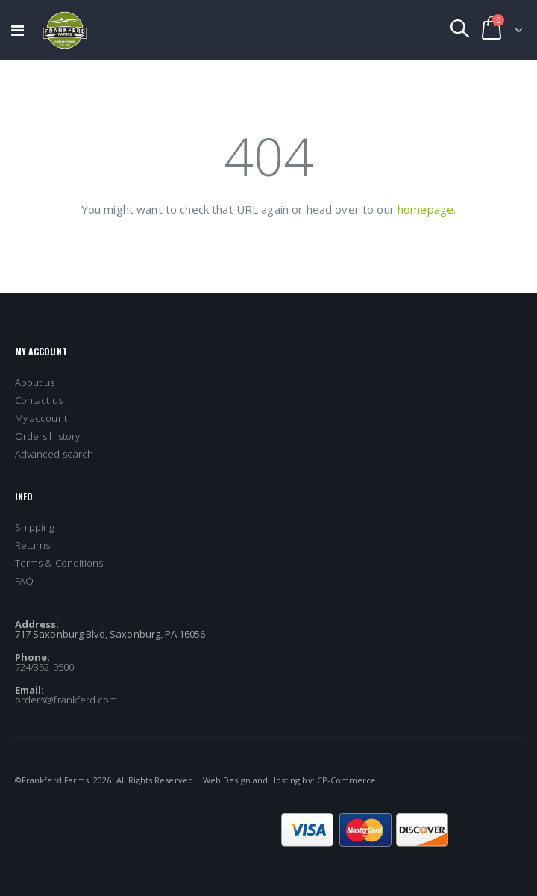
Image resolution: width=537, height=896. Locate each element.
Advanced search (54, 454)
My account (41, 418)
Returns (32, 545)
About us (35, 382)
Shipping (34, 527)
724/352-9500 (44, 666)
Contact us (39, 400)
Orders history (47, 436)
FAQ (24, 581)
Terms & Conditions (59, 563)
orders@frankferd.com (66, 699)
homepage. (427, 209)
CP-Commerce (347, 779)
